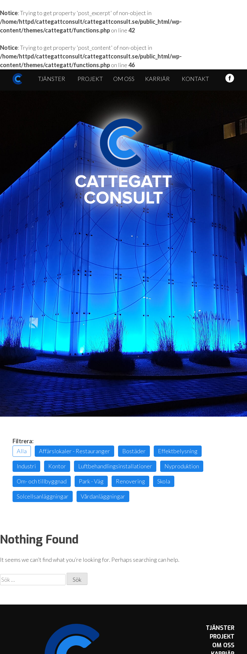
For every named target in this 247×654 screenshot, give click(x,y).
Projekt (90, 78)
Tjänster (51, 78)
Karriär (157, 78)
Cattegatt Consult (123, 161)
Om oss (123, 78)
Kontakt (195, 78)
